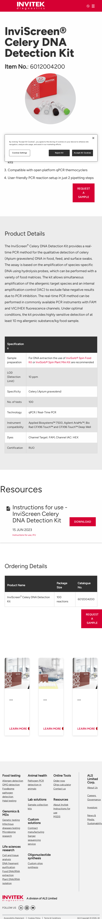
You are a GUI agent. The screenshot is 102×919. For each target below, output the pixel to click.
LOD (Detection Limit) (13, 377)
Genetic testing (11, 819)
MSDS (56, 816)
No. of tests (14, 402)
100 (31, 402)
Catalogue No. (84, 585)
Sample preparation (14, 360)
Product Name (16, 585)
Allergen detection (12, 780)
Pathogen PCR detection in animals (36, 784)
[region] (51, 148)
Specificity (14, 391)
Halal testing (9, 800)
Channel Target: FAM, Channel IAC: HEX (53, 437)
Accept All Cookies (82, 153)
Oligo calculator (62, 784)
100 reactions (62, 599)
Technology (14, 412)
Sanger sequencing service (34, 840)
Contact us (59, 788)
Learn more (18, 728)
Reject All (59, 153)
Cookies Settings (19, 153)
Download (82, 521)
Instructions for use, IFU (24, 535)
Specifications (15, 346)
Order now (59, 780)
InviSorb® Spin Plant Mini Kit (53, 362)
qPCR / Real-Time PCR (42, 412)
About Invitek (60, 804)
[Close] (93, 138)
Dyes (10, 437)
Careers (91, 795)
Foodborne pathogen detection (8, 792)
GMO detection (11, 784)
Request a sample (83, 193)
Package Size (62, 585)
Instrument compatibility (15, 425)
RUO (31, 448)
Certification (15, 448)
